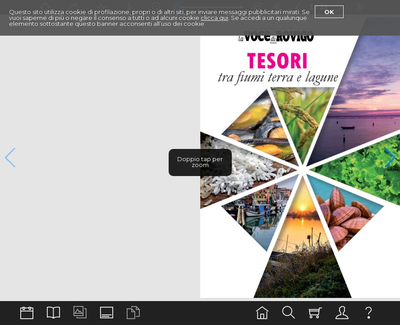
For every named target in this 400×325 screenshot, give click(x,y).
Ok (329, 11)
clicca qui (214, 17)
